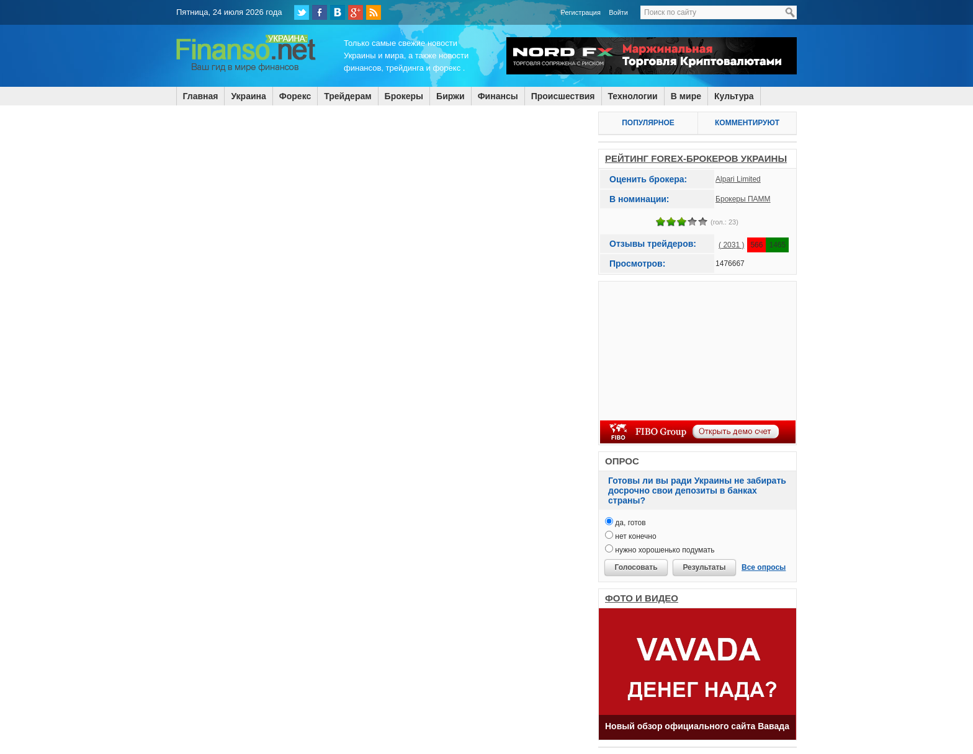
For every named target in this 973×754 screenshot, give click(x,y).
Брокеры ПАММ (743, 199)
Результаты (704, 567)
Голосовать (635, 567)
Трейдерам (347, 96)
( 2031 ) (731, 245)
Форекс (295, 96)
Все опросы (764, 567)
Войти (618, 12)
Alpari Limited (738, 179)
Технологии (633, 96)
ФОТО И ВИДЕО (641, 598)
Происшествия (563, 96)
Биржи (450, 96)
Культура (734, 96)
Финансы (498, 96)
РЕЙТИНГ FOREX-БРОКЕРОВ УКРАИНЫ (696, 158)
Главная (200, 96)
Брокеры (404, 96)
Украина (248, 96)
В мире (686, 96)
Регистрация (581, 12)
